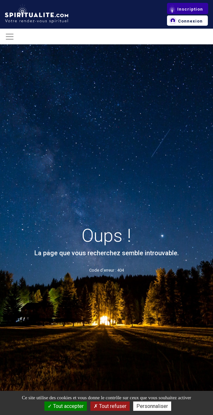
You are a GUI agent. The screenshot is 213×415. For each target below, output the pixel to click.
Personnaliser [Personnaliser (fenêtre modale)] (152, 406)
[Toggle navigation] (9, 36)
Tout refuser (110, 406)
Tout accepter (66, 406)
